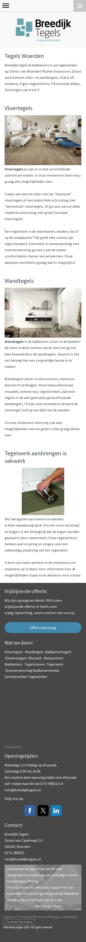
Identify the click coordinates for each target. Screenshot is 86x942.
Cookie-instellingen (55, 881)
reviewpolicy (13, 747)
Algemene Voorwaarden (18, 917)
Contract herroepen (19, 922)
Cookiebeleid (66, 917)
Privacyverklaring (20, 906)
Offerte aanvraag (43, 627)
